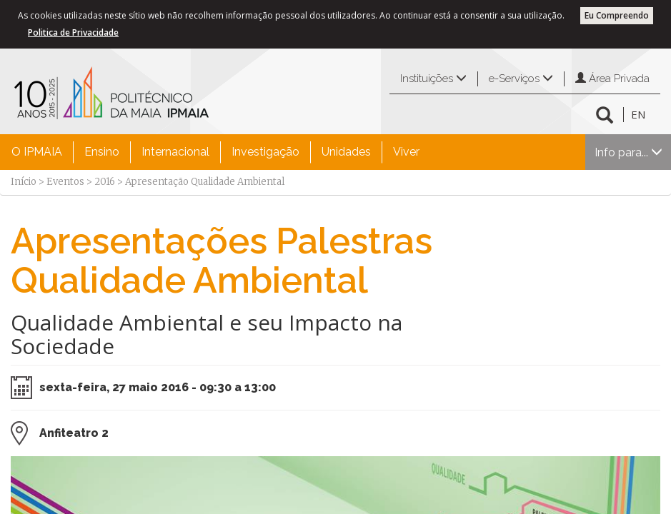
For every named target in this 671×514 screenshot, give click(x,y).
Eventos (65, 182)
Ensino (101, 151)
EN (638, 114)
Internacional (175, 151)
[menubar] (215, 152)
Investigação (265, 151)
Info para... (628, 152)
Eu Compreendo (617, 15)
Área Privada (612, 78)
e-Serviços (521, 78)
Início (23, 182)
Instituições (433, 78)
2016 (104, 182)
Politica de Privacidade (73, 32)
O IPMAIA (36, 151)
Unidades (346, 151)
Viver (406, 151)
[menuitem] (37, 152)
